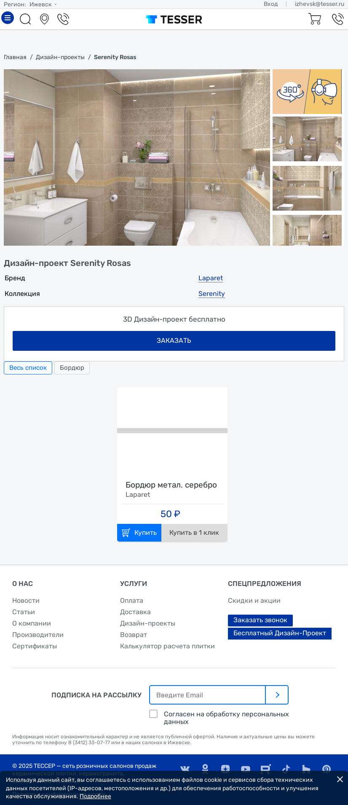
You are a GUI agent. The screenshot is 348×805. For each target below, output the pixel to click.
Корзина (313, 19)
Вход (271, 4)
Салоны (45, 19)
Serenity (211, 294)
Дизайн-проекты (147, 623)
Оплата (131, 600)
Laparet (210, 278)
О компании (31, 623)
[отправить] (277, 695)
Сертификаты (34, 646)
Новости (26, 600)
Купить (145, 533)
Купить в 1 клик (194, 533)
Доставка (135, 612)
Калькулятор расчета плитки (167, 646)
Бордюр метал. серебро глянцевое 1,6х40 (171, 485)
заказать (174, 340)
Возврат (133, 635)
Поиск (26, 19)
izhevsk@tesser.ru (319, 4)
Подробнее (95, 796)
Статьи (23, 612)
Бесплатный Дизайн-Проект (279, 633)
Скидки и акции (254, 600)
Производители (38, 635)
